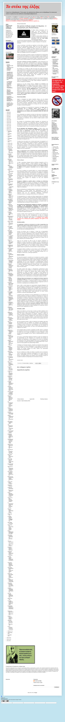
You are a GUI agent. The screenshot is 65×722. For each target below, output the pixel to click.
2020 (8, 121)
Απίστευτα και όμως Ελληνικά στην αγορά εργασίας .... (10, 499)
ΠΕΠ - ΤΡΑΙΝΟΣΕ (56, 148)
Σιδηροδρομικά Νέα (56, 153)
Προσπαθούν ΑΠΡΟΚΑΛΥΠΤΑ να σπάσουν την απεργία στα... (10, 570)
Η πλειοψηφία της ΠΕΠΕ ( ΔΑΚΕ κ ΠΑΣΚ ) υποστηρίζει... (10, 293)
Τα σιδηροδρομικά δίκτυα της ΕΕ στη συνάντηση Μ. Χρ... (10, 505)
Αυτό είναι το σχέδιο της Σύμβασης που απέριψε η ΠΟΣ (10, 564)
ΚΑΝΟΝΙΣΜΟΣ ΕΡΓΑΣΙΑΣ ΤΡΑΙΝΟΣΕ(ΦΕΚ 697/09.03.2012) (55, 63)
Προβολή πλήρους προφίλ (37, 682)
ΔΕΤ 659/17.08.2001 (55, 68)
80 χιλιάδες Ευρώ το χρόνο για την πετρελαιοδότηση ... (10, 156)
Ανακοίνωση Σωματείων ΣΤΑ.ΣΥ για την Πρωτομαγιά (10, 151)
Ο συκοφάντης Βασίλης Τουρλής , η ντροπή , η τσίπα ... (10, 288)
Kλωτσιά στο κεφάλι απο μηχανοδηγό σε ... (10, 270)
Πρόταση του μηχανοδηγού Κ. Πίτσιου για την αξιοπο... (10, 274)
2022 (8, 118)
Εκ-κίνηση (54, 161)
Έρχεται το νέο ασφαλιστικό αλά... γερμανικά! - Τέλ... (10, 446)
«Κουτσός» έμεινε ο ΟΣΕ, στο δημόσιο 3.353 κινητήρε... (10, 337)
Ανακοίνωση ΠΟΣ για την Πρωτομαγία (10, 205)
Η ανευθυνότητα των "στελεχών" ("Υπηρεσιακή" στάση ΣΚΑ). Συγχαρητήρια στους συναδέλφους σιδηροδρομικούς (10, 84)
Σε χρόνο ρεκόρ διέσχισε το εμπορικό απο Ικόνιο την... (10, 209)
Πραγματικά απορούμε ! (10, 485)
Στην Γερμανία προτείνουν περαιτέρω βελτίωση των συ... (10, 473)
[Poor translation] (7, 701)
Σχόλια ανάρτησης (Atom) (26, 400)
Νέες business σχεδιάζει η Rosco (10, 422)
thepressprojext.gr (56, 156)
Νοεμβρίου (9, 133)
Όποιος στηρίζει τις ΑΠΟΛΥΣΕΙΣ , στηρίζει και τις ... (10, 223)
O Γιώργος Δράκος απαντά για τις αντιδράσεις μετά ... (10, 383)
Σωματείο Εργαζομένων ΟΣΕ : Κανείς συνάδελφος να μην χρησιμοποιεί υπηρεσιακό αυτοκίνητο (10, 67)
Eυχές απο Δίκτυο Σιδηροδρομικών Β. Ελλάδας (10, 510)
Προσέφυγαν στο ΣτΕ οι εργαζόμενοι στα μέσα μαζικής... (10, 232)
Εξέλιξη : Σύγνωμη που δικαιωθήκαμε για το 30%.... (10, 532)
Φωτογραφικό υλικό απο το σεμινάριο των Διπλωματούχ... (10, 608)
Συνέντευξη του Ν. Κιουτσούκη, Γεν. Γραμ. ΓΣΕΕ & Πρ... (10, 451)
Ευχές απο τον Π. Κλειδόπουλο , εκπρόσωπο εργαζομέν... (10, 468)
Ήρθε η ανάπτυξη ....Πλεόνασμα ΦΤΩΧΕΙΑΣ (10, 167)
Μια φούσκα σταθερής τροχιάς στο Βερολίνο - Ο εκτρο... (10, 436)
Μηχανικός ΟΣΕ (55, 152)
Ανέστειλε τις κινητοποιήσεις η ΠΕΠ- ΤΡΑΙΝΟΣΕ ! (10, 319)
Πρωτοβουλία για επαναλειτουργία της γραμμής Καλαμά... (10, 527)
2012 (8, 639)
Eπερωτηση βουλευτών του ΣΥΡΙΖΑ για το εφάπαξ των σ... (10, 585)
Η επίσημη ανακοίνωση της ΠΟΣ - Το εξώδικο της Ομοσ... (10, 602)
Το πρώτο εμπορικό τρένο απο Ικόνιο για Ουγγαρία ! (10, 279)
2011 (8, 640)
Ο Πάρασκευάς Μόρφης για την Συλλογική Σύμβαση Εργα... (10, 299)
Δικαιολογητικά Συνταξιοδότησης (55, 66)
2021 (8, 119)
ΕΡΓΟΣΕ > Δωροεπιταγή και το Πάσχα (10, 413)
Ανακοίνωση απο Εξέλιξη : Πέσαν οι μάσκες (10, 176)
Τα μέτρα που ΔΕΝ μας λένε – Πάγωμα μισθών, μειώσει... (10, 332)
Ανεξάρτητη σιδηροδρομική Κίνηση (55, 150)
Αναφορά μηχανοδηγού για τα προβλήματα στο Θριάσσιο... (10, 342)
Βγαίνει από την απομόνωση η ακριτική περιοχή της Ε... (10, 478)
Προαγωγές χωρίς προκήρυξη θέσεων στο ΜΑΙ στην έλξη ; (10, 398)
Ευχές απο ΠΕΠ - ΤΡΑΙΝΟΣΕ (10, 464)
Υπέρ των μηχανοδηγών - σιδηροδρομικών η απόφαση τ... (10, 543)
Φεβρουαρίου (10, 632)
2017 (8, 125)
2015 (8, 128)
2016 (8, 127)
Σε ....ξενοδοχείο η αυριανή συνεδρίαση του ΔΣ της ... (10, 237)
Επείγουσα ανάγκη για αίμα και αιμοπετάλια (10, 548)
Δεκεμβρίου (10, 131)
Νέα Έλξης (54, 155)
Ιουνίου (9, 144)
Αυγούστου (10, 140)
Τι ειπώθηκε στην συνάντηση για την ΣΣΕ (10, 368)
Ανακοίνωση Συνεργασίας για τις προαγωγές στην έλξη (10, 353)
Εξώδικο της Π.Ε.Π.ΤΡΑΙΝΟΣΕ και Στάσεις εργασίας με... (10, 575)
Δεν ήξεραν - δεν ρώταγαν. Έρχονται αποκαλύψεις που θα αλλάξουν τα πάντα (10, 104)
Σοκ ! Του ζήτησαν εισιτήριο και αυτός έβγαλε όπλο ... (10, 595)
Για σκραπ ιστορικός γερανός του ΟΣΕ (10, 213)
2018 (8, 124)
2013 (8, 637)
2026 (8, 112)
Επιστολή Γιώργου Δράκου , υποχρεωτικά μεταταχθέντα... (10, 559)
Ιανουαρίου (10, 634)
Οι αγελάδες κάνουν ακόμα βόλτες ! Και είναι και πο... (10, 284)
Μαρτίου (9, 631)
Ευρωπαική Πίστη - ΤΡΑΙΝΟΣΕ (56, 73)
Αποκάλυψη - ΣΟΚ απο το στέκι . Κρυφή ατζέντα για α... (10, 309)
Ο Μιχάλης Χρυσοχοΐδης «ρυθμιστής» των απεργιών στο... (10, 590)
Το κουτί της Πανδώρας (55, 158)
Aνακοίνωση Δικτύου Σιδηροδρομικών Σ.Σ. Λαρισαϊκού (10, 553)
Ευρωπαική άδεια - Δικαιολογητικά (56, 60)
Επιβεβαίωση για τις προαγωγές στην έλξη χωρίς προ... (10, 378)
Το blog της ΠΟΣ (55, 146)
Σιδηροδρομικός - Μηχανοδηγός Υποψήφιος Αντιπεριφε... (10, 260)
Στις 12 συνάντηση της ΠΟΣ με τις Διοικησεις (10, 628)
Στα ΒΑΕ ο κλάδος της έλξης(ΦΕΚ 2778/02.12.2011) (56, 70)
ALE (53, 183)
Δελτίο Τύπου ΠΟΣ (10, 599)
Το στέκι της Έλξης (38, 680)
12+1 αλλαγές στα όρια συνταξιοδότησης (10, 228)
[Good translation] (3, 701)
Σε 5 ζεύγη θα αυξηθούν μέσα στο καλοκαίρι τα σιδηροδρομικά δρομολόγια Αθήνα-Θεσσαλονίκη (10, 98)
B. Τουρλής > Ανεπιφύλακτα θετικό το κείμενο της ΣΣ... (10, 327)
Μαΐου (9, 146)
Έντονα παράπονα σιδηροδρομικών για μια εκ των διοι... (10, 494)
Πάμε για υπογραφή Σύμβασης (10, 322)
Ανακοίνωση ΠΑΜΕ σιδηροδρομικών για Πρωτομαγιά (10, 196)
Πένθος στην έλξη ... (10, 514)
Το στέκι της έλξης (23, 6)
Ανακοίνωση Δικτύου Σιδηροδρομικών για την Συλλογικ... (10, 265)
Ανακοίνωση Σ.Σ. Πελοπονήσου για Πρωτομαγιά (10, 171)
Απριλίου (9, 147)
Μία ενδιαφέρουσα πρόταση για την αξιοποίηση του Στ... (10, 404)
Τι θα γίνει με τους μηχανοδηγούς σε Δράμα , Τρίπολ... (10, 242)
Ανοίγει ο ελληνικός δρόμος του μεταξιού (10, 617)
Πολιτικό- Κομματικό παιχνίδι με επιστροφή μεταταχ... (10, 348)
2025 (8, 113)
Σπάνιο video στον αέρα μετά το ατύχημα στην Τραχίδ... (10, 460)
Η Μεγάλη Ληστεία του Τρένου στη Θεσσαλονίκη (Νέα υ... (10, 388)
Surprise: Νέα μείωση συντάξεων (10, 482)
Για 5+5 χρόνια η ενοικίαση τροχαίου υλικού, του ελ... (10, 250)
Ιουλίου (9, 143)
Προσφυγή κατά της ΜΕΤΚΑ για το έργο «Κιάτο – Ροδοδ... (10, 441)
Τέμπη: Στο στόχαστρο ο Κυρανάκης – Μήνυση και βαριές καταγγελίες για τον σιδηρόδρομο (10, 92)
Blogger (35, 692)
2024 (8, 115)
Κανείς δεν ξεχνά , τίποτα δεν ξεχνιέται (10, 431)
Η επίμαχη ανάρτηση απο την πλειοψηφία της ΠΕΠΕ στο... (10, 518)
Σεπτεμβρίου (10, 138)
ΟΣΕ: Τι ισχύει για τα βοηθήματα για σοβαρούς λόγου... (10, 363)
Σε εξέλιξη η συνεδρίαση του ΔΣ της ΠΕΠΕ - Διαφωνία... (10, 191)
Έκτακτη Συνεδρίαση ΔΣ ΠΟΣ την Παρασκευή (10, 409)
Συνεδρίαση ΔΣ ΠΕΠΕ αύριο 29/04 (10, 246)
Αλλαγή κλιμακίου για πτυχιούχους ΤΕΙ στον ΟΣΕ (10, 580)
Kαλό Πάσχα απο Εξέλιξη (10, 523)
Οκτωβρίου (10, 136)
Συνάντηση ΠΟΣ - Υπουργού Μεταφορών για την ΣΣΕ (10, 393)
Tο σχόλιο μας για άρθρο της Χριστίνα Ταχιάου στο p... (10, 304)
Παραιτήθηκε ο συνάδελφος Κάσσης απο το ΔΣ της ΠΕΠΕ (10, 201)
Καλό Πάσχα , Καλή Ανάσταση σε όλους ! (10, 456)
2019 (8, 122)
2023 (8, 116)
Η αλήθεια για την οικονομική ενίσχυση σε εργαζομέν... (10, 373)
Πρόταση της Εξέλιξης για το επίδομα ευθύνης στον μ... (10, 314)
